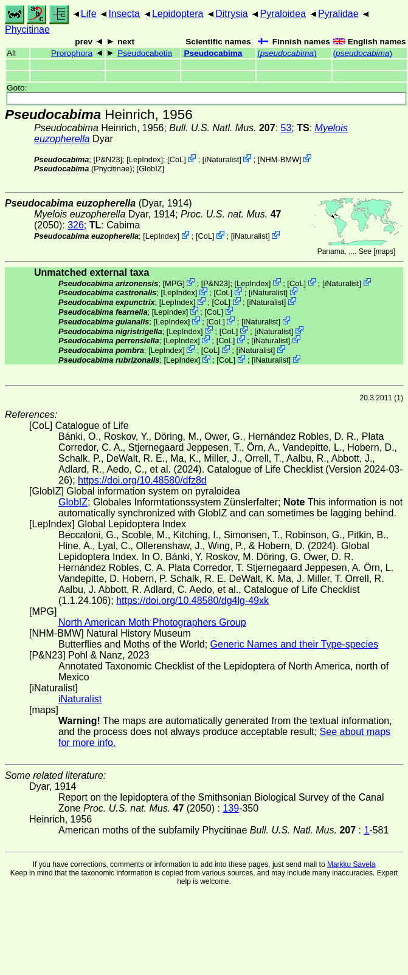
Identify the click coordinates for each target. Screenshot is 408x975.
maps (384, 251)
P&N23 (107, 159)
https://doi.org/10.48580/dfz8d (142, 480)
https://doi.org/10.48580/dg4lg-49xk (192, 600)
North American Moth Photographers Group (152, 622)
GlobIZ (150, 168)
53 (286, 128)
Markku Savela (351, 864)
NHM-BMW (279, 159)
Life (89, 14)
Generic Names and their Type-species (294, 644)
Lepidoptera (178, 14)
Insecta (124, 14)
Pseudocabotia (144, 53)
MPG (173, 282)
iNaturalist (221, 159)
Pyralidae (338, 14)
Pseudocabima (213, 53)
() (286, 53)
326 (75, 225)
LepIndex (145, 159)
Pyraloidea (283, 14)
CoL (177, 159)
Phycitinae (27, 29)
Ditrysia (231, 14)
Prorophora (71, 53)
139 (231, 808)
